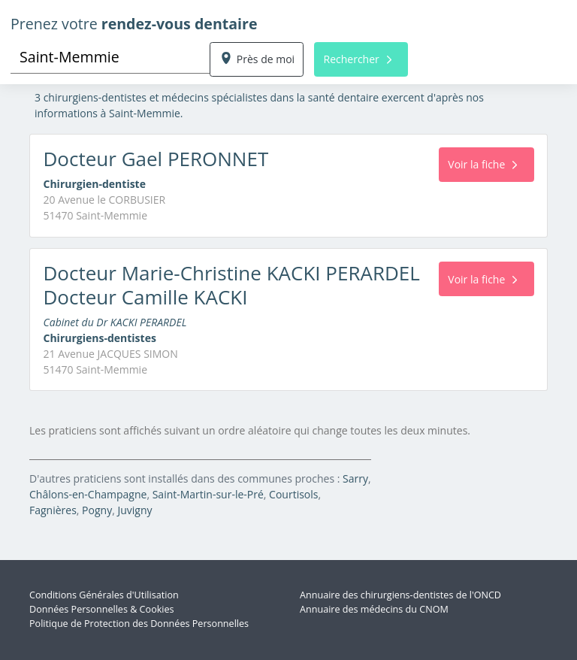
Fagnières (53, 510)
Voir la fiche (482, 164)
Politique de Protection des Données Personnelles (139, 623)
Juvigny (134, 510)
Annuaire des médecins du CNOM (374, 609)
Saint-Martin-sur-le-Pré (208, 494)
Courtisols (293, 494)
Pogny (97, 510)
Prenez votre (134, 24)
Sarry (355, 478)
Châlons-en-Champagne (88, 494)
